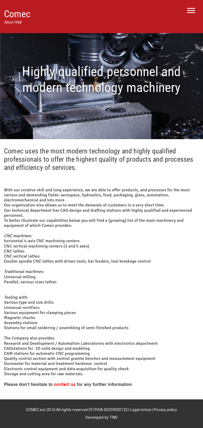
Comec (17, 14)
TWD (114, 417)
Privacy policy (165, 410)
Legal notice (140, 410)
